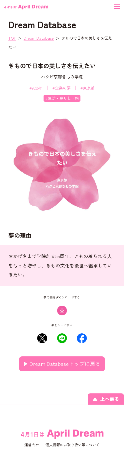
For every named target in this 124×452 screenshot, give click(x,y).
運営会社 (31, 444)
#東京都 (87, 88)
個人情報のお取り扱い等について (72, 444)
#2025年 (35, 88)
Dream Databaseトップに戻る (64, 363)
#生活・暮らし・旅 (62, 98)
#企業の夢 (61, 88)
